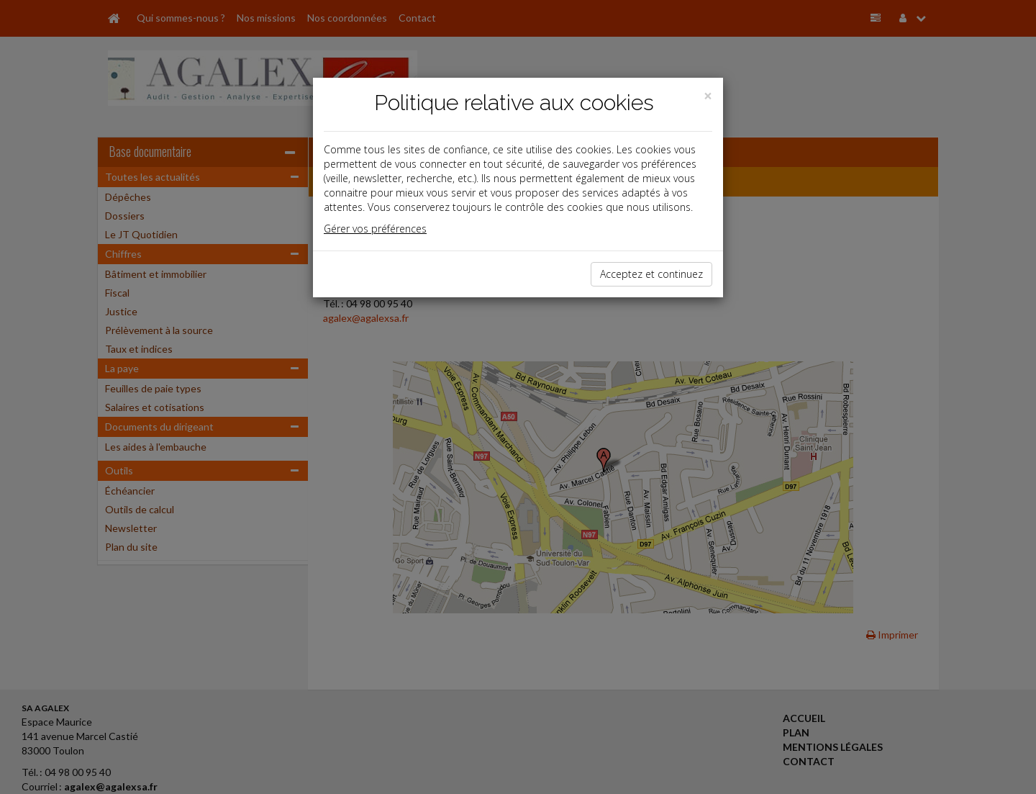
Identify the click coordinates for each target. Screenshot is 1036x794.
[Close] (708, 96)
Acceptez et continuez (651, 274)
